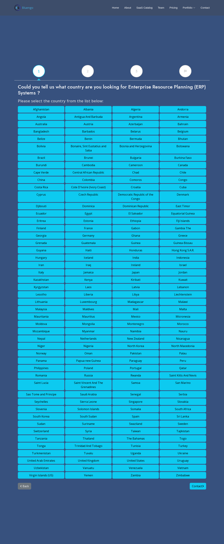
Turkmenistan (41, 453)
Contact (205, 7)
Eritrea (41, 221)
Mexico (135, 316)
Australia (41, 124)
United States (136, 461)
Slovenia (41, 409)
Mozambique (41, 331)
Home (115, 7)
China (41, 180)
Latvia (136, 287)
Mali (135, 309)
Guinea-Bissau (182, 243)
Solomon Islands (88, 409)
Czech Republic (88, 194)
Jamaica (88, 272)
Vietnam (182, 468)
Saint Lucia (41, 383)
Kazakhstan (41, 280)
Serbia (183, 394)
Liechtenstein (183, 294)
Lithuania (41, 302)
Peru (183, 361)
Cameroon (136, 165)
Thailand (88, 438)
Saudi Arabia (88, 394)
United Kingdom (88, 461)
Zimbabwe (183, 475)
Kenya (88, 280)
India (135, 258)
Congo (182, 180)
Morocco (183, 324)
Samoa (135, 383)
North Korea (135, 346)
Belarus (136, 131)
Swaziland (135, 424)
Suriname (88, 424)
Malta (183, 309)
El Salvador (135, 213)
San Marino (183, 383)
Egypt (88, 213)
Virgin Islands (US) (41, 475)
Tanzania (41, 438)
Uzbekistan (41, 468)
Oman (88, 353)
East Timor (183, 206)
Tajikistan (182, 431)
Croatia (136, 187)
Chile (183, 172)
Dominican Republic (136, 206)
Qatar (183, 368)
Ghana (135, 235)
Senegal (135, 394)
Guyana (41, 250)
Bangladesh (41, 131)
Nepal (41, 339)
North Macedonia (182, 346)
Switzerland (41, 431)
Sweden (183, 424)
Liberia (88, 294)
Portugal (135, 368)
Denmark (183, 194)
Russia (88, 375)
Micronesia (183, 316)
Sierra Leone (88, 402)
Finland (41, 228)
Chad (135, 172)
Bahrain (183, 124)
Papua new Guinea (88, 361)
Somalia (136, 409)
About (127, 7)
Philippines (41, 368)
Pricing (173, 7)
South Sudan (88, 416)
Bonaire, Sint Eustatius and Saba (88, 148)
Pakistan (135, 353)
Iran (41, 265)
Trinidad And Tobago (88, 446)
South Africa (183, 409)
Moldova (41, 324)
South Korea (41, 416)
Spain (135, 416)
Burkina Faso (183, 158)
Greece (182, 235)
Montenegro (135, 324)
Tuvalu (88, 453)
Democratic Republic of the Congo (135, 197)
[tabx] (39, 71)
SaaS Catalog (144, 7)
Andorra (182, 109)
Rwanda (136, 375)
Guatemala (88, 243)
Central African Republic (88, 172)
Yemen (88, 475)
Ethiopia (135, 221)
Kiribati (135, 280)
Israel (183, 265)
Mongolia (88, 324)
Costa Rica (41, 187)
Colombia (88, 180)
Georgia (41, 235)
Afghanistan (41, 109)
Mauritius (88, 316)
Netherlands (88, 339)
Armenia (182, 117)
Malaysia (41, 309)
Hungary (41, 258)
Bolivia (41, 146)
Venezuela (135, 468)
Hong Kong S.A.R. (183, 250)
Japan (135, 272)
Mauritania (41, 316)
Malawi (183, 302)
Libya (135, 294)
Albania (88, 109)
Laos (88, 287)
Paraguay (135, 361)
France (88, 228)
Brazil (41, 158)
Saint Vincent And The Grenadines (88, 385)
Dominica (88, 206)
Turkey (183, 446)
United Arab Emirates (41, 461)
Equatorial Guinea (183, 213)
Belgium (182, 131)
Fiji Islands (183, 221)
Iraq (88, 265)
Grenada (41, 243)
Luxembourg (88, 302)
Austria (88, 124)
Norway (41, 353)
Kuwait (182, 280)
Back (24, 486)
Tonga (41, 446)
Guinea (135, 243)
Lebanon (183, 287)
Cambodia (88, 165)
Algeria (135, 109)
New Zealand (135, 339)
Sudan (41, 424)
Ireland (135, 265)
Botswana (183, 146)
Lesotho (41, 294)
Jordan (182, 272)
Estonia (88, 221)
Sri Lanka (183, 416)
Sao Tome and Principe (41, 394)
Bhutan (183, 139)
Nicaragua (183, 339)
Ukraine (183, 453)
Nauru (183, 331)
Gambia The (183, 228)
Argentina (135, 117)
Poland (88, 368)
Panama (41, 361)
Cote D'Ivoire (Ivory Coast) (88, 187)
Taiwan (136, 431)
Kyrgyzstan (41, 287)
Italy (41, 272)
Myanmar (88, 331)
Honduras (135, 250)
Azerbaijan (136, 124)
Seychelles (41, 402)
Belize (41, 139)
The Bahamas (136, 438)
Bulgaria (135, 158)
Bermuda (136, 139)
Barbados (88, 131)
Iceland (88, 258)
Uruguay (183, 461)
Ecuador (41, 213)
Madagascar (136, 302)
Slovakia (182, 402)
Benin (88, 139)
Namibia (135, 331)
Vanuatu (88, 468)
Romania (41, 375)
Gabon (135, 228)
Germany (88, 235)
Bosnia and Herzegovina (136, 146)
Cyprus (41, 194)
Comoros (136, 180)
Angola (41, 117)
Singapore (135, 402)
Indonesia (182, 258)
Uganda (136, 453)
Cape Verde (41, 172)
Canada (183, 165)
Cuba (183, 187)
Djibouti (41, 206)
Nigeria (88, 346)
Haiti (88, 250)
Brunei (88, 158)
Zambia (136, 475)
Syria (88, 431)
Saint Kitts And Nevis (183, 375)
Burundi (41, 165)
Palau (183, 353)
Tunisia (136, 446)
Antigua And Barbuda (88, 117)
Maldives (88, 309)
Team (161, 7)
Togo (183, 438)
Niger (41, 346)
